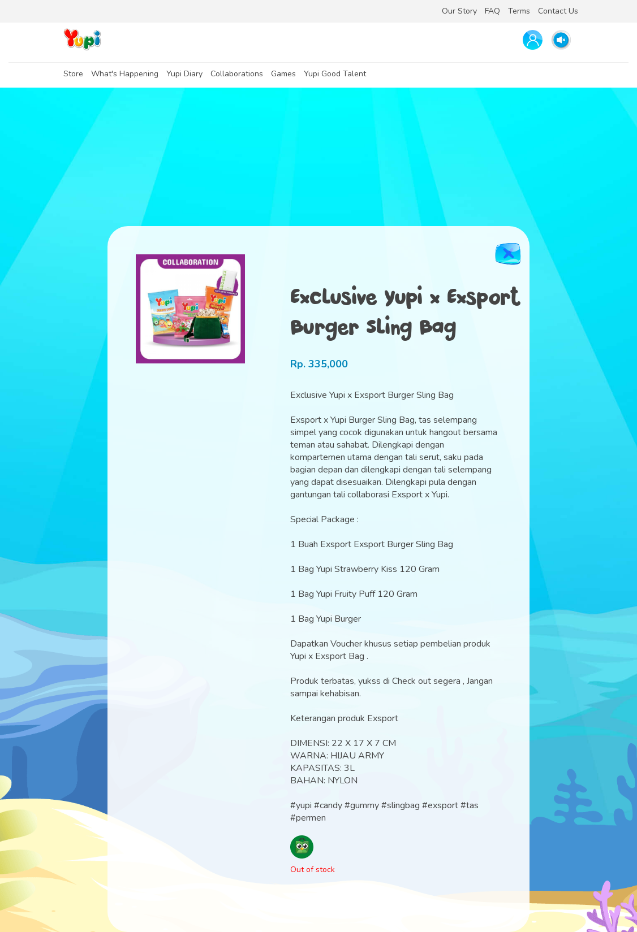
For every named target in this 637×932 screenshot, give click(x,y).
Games (283, 73)
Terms (519, 11)
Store (73, 73)
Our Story (459, 11)
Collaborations (236, 73)
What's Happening (124, 73)
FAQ (492, 11)
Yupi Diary (184, 73)
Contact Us (558, 11)
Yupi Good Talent (335, 73)
